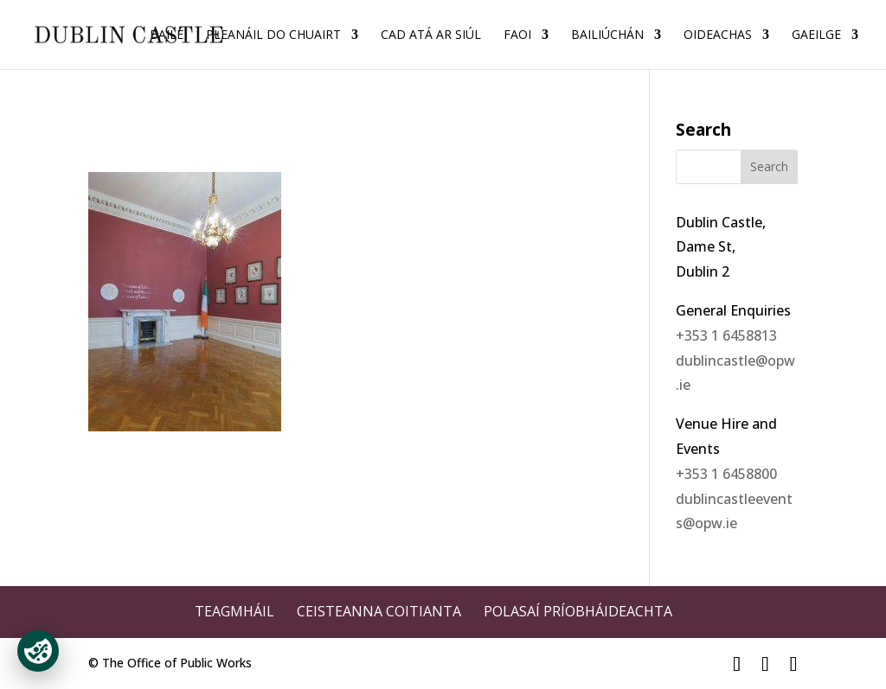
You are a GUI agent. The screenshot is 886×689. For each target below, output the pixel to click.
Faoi (517, 35)
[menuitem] (825, 49)
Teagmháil (234, 611)
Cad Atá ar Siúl (431, 35)
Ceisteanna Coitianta (379, 611)
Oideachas (718, 35)
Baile (166, 35)
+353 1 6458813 (726, 335)
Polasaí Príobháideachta (578, 611)
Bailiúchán (607, 35)
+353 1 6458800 (726, 473)
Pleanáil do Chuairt (273, 35)
